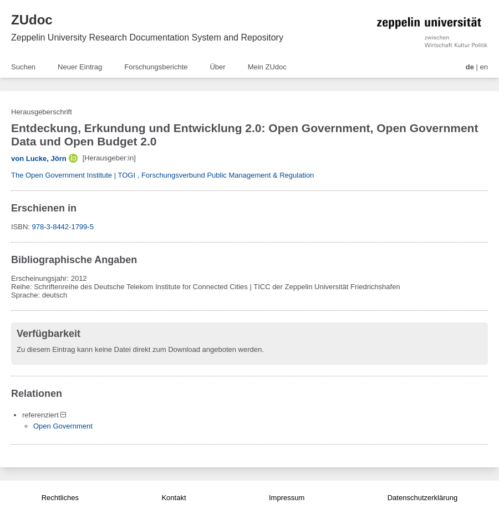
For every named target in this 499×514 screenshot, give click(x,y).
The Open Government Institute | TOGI (73, 175)
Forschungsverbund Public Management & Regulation (227, 175)
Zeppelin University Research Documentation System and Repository (147, 37)
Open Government (63, 426)
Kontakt (173, 497)
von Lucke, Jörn (39, 158)
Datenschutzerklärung (422, 497)
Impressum (286, 497)
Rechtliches (60, 497)
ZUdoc (32, 19)
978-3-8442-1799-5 (63, 227)
